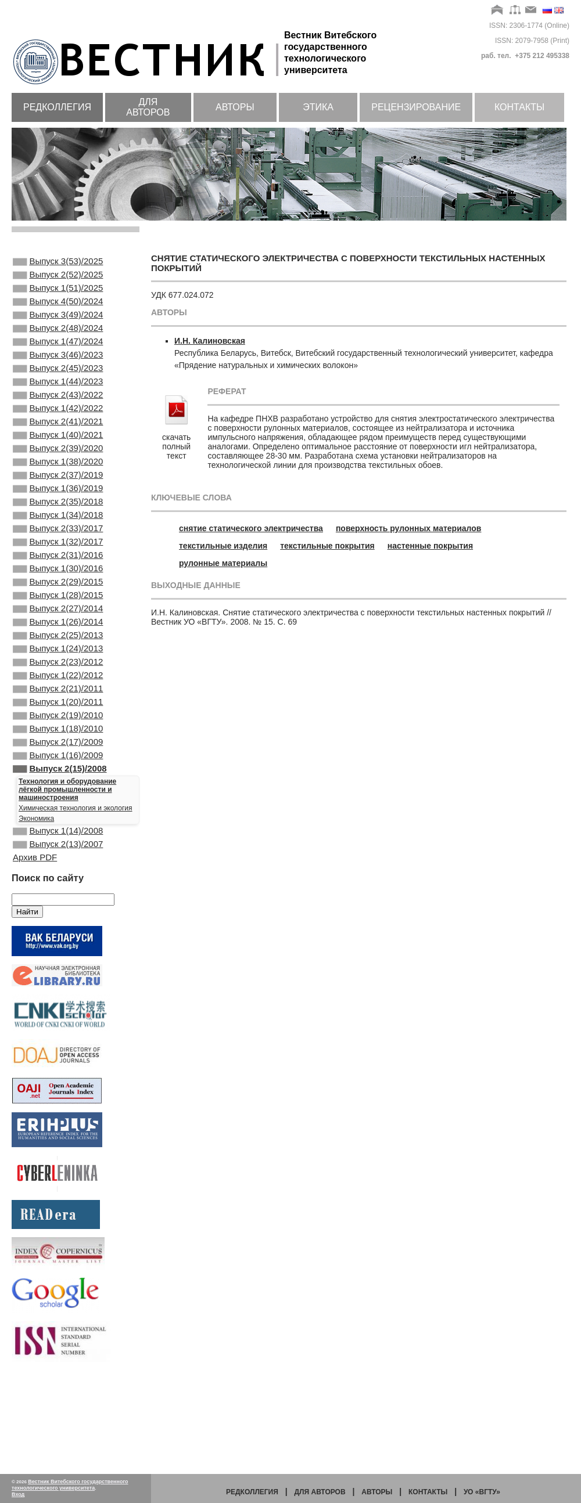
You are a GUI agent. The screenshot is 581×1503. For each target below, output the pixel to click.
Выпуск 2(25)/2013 (58, 701)
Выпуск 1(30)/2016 (58, 622)
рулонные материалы (223, 563)
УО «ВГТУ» (482, 1492)
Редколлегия (57, 107)
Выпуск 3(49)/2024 (58, 325)
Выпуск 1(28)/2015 (58, 654)
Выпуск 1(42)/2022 (58, 434)
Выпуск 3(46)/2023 (58, 372)
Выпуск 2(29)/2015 (58, 638)
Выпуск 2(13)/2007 (58, 938)
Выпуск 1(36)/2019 (58, 528)
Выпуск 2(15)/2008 (60, 858)
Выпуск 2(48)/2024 (58, 340)
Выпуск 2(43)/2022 (58, 419)
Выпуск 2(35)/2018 (58, 544)
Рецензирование (416, 107)
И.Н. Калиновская (209, 340)
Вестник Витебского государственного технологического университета (70, 1485)
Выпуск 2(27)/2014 (58, 669)
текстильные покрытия (327, 545)
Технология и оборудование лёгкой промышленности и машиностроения (67, 880)
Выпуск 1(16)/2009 (58, 842)
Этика (318, 107)
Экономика (36, 909)
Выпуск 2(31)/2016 (58, 607)
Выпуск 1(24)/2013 (58, 717)
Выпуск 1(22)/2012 (58, 748)
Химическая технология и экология (75, 899)
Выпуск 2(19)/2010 (58, 795)
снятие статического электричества (251, 528)
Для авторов (148, 107)
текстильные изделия (223, 545)
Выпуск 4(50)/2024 (58, 309)
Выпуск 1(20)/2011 (58, 779)
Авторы (235, 107)
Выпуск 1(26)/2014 (58, 685)
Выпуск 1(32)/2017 (58, 591)
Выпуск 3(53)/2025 (58, 262)
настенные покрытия (430, 545)
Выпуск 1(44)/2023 (58, 403)
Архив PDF (35, 952)
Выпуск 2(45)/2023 (58, 387)
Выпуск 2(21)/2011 (58, 764)
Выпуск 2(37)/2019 (58, 513)
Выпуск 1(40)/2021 (58, 466)
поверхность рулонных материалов (409, 528)
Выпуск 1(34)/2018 (58, 560)
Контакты (519, 107)
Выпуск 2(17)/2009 (58, 826)
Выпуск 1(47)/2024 (58, 356)
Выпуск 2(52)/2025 (58, 278)
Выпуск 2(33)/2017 (58, 575)
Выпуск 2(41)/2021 (58, 450)
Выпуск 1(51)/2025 (58, 293)
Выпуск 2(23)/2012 (58, 732)
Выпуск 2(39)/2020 (58, 481)
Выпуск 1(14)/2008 (58, 922)
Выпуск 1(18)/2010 (58, 811)
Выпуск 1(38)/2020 (58, 497)
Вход (18, 1494)
